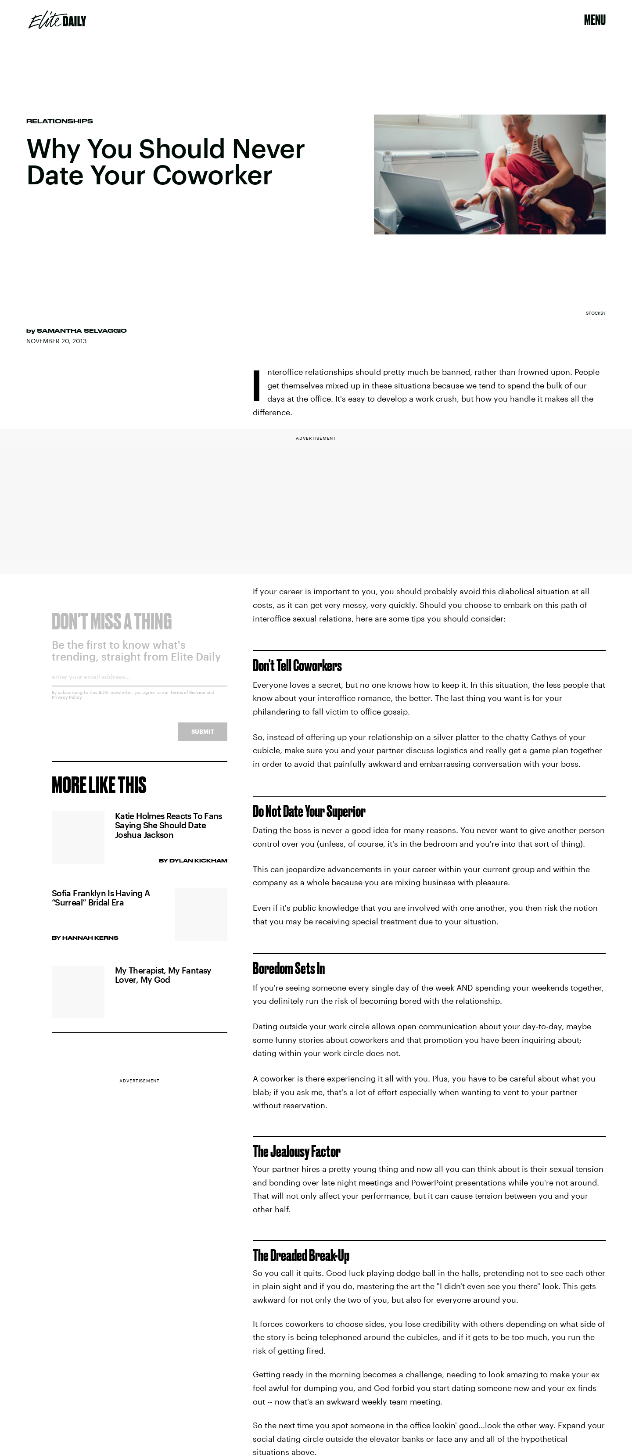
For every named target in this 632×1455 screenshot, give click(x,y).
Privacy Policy (67, 703)
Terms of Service (187, 698)
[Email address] (139, 686)
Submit (202, 737)
